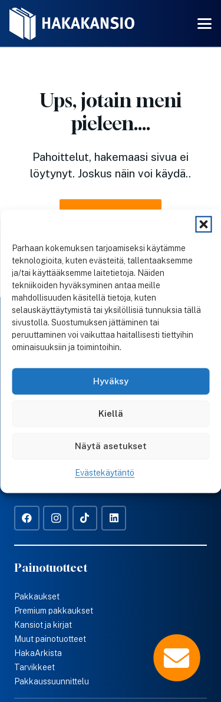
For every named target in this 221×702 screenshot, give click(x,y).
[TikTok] (85, 518)
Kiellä (110, 413)
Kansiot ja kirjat (43, 625)
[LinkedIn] (114, 518)
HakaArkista (38, 653)
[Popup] (176, 657)
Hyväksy (110, 381)
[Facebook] (26, 518)
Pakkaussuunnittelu (51, 681)
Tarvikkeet (34, 667)
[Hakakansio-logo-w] (71, 24)
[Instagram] (55, 518)
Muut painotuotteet (50, 639)
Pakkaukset (37, 596)
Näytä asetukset (111, 446)
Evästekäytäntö (104, 472)
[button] (203, 224)
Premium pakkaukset (53, 610)
